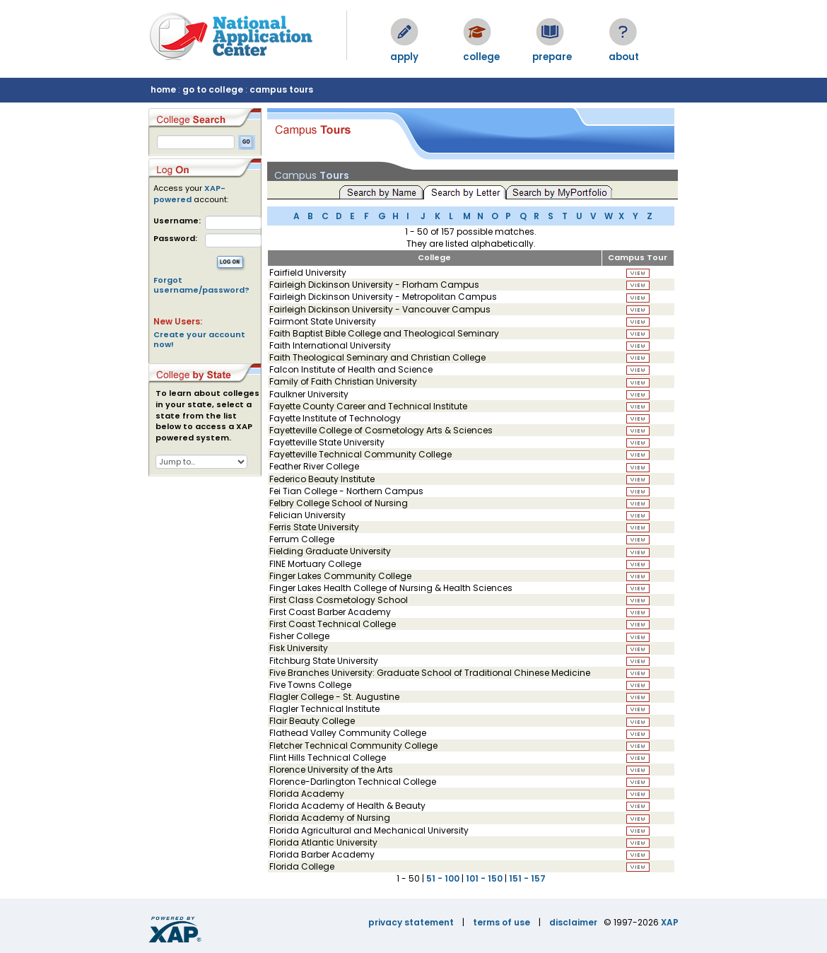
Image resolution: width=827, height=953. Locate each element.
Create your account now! (199, 339)
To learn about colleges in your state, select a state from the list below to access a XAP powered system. (207, 415)
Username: (177, 221)
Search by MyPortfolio (559, 191)
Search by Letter (466, 191)
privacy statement (411, 922)
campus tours (281, 89)
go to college (212, 89)
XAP (670, 922)
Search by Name (381, 191)
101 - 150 (484, 878)
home (163, 89)
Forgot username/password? (201, 285)
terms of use (501, 922)
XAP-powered (189, 193)
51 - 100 (442, 878)
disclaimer (573, 922)
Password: (175, 238)
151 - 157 (527, 878)
